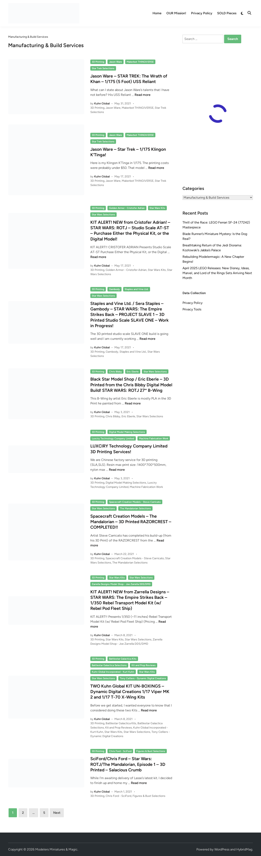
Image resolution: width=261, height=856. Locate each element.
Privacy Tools (191, 309)
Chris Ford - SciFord (120, 751)
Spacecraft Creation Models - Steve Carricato (135, 502)
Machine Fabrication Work (153, 438)
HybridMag (244, 849)
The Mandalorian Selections (135, 508)
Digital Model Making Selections (127, 432)
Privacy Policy (201, 13)
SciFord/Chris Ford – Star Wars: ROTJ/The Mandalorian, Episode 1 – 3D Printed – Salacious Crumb (127, 764)
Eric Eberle (133, 371)
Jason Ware (115, 61)
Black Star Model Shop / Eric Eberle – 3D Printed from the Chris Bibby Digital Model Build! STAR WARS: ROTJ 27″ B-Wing (131, 385)
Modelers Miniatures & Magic (56, 849)
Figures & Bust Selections (150, 751)
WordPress (221, 849)
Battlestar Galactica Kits (122, 658)
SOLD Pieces (226, 13)
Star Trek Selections (103, 68)
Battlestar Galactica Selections (109, 665)
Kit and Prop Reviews (144, 665)
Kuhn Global (102, 103)
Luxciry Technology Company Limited (113, 438)
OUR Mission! (176, 13)
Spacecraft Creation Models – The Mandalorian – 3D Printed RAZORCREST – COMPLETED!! (130, 522)
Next (56, 813)
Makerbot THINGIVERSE (140, 61)
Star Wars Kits (157, 208)
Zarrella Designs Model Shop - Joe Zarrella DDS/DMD (121, 584)
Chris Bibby (115, 371)
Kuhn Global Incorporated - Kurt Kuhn (113, 671)
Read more (142, 95)
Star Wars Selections (103, 214)
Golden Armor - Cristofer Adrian (127, 208)
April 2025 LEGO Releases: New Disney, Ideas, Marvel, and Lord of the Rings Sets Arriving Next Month (217, 273)
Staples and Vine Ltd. (136, 289)
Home (157, 13)
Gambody (114, 289)
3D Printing (98, 61)
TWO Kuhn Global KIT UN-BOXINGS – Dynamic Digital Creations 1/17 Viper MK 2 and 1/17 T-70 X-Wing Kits (129, 691)
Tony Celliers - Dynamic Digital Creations (143, 678)
